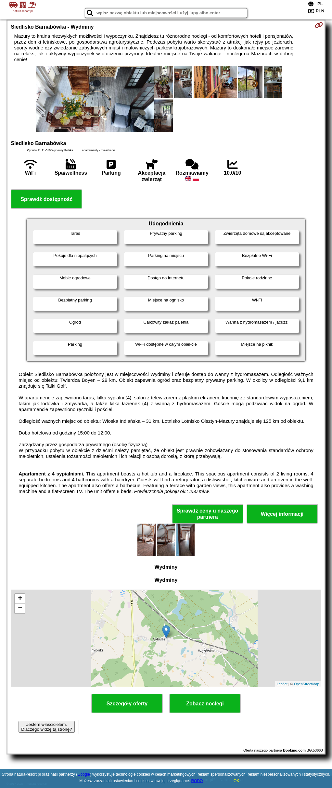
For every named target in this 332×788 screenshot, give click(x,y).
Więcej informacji (282, 514)
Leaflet (282, 684)
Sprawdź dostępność (46, 199)
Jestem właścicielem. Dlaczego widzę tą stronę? (46, 727)
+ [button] (20, 599)
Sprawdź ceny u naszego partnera (207, 514)
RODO (197, 781)
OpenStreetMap (306, 684)
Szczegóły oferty (127, 703)
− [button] (20, 608)
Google (83, 774)
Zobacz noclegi (205, 703)
